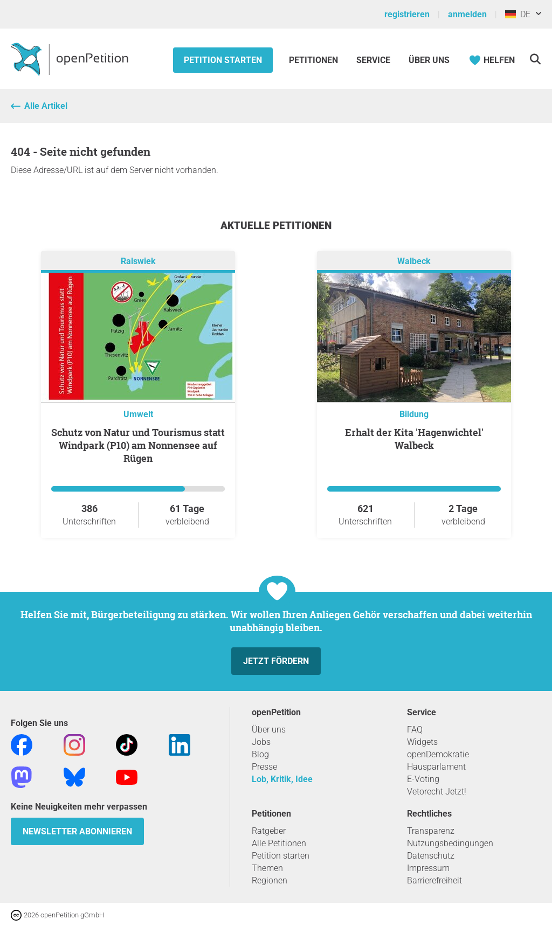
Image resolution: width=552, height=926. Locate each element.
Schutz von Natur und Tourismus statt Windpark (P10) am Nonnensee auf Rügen (138, 445)
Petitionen (314, 60)
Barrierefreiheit (434, 880)
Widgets (422, 742)
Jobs (261, 742)
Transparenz (430, 831)
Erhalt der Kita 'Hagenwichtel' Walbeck (414, 439)
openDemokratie (438, 754)
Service (373, 60)
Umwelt (138, 414)
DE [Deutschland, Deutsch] (517, 14)
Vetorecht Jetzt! (436, 791)
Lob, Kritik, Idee (282, 779)
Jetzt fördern (276, 661)
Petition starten (223, 60)
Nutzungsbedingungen (450, 843)
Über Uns (429, 60)
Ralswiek (138, 261)
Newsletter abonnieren (77, 831)
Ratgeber (269, 831)
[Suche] (535, 59)
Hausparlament (436, 767)
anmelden (467, 14)
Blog (260, 754)
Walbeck (414, 261)
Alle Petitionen (279, 843)
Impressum (428, 868)
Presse (264, 767)
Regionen (269, 880)
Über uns (269, 729)
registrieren (407, 14)
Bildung (414, 414)
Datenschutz (430, 856)
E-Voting (423, 779)
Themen (267, 868)
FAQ (415, 729)
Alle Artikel (45, 106)
